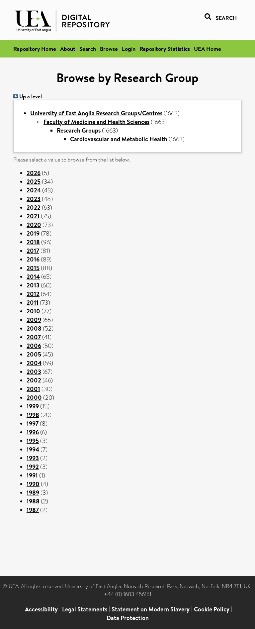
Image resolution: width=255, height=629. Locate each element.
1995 (33, 441)
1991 (32, 475)
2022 (34, 207)
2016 (33, 259)
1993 (33, 458)
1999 (33, 406)
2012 (33, 294)
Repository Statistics (164, 48)
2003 (34, 371)
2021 (33, 216)
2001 (33, 389)
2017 (33, 251)
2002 (34, 380)
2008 (34, 328)
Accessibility (41, 609)
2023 (34, 199)
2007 (34, 337)
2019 (33, 233)
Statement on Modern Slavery (151, 609)
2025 (34, 181)
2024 (34, 190)
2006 (34, 346)
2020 (34, 225)
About (67, 48)
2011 (33, 302)
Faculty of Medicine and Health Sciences (96, 122)
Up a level (27, 96)
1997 (33, 423)
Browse (109, 48)
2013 (33, 285)
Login (128, 48)
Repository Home (34, 48)
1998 (33, 415)
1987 (33, 510)
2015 (33, 268)
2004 (34, 363)
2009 (34, 320)
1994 (33, 449)
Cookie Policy (211, 609)
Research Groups (79, 130)
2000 (34, 397)
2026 (34, 173)
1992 (33, 467)
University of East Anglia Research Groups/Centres (96, 113)
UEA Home (207, 48)
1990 (33, 484)
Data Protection (128, 618)
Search (87, 48)
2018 (33, 242)
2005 (34, 354)
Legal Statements (84, 609)
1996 (33, 432)
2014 (33, 276)
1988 (33, 501)
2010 (33, 311)
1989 (33, 492)
